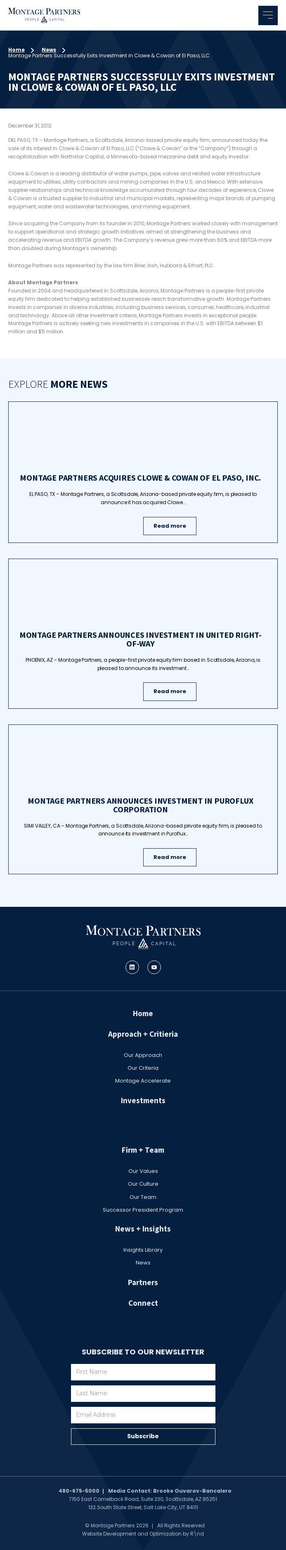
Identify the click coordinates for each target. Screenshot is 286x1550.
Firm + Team (143, 1150)
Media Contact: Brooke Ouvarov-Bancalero (170, 1490)
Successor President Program (143, 1210)
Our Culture (143, 1184)
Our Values (143, 1171)
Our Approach (143, 1055)
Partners (143, 1282)
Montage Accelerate (143, 1081)
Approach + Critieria (143, 1034)
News (49, 49)
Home (16, 49)
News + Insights (143, 1229)
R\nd (197, 1533)
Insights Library (143, 1250)
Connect (143, 1303)
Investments (143, 1100)
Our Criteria (143, 1068)
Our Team (143, 1197)
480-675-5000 (79, 1490)
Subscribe (143, 1436)
